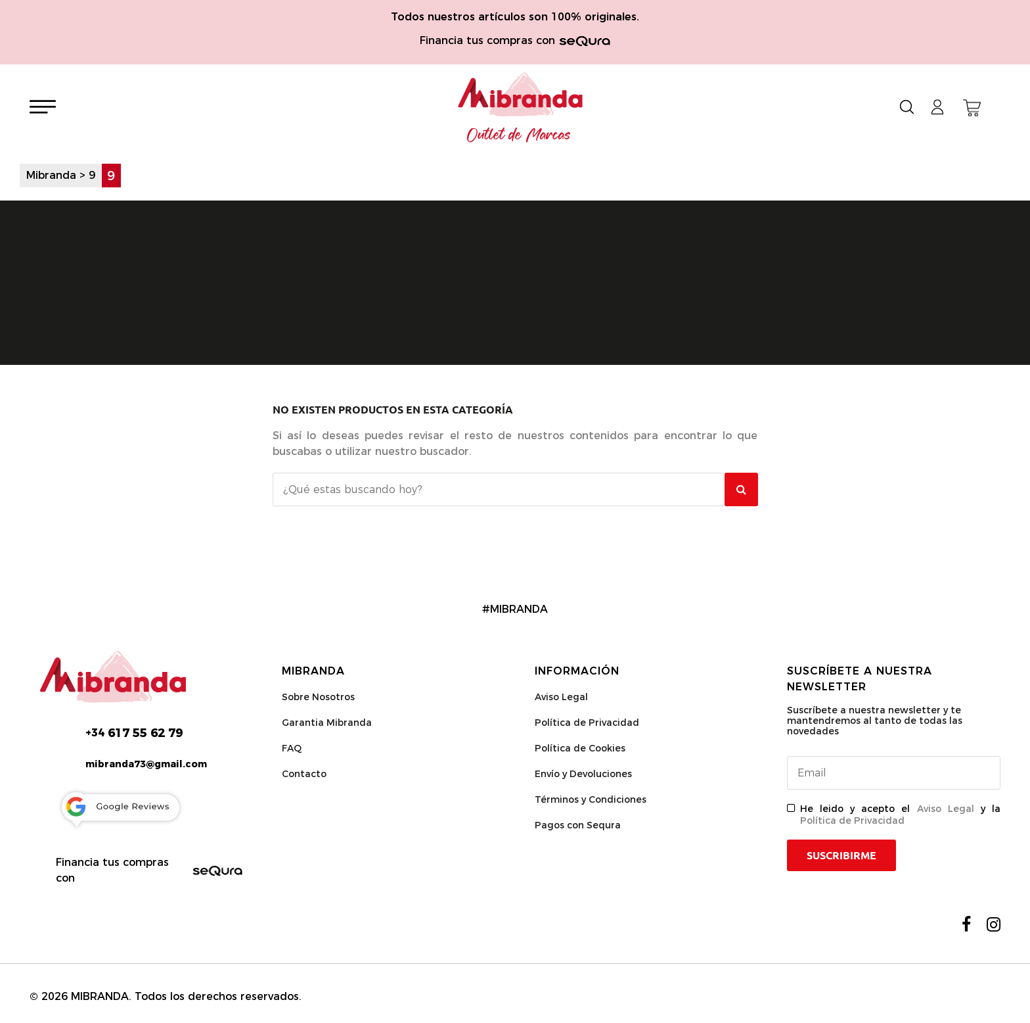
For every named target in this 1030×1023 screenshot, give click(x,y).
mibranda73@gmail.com (146, 764)
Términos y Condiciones (590, 799)
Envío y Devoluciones (583, 774)
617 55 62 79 (134, 733)
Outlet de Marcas (519, 135)
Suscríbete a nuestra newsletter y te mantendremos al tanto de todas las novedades (874, 720)
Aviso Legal (561, 697)
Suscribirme (841, 855)
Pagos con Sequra (578, 825)
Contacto (304, 774)
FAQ (292, 748)
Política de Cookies (580, 748)
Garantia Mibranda (327, 722)
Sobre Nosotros (318, 697)
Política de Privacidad (587, 722)
